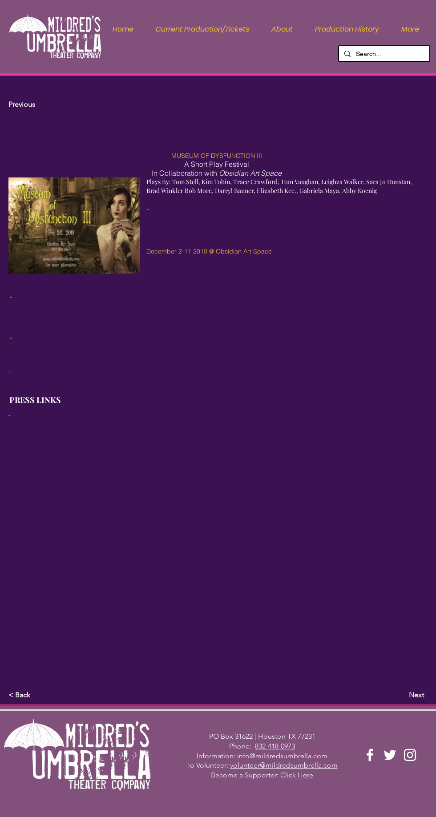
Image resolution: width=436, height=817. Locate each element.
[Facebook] (370, 755)
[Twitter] (390, 755)
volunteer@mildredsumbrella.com (284, 765)
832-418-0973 (275, 746)
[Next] (401, 695)
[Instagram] (410, 755)
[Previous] (37, 104)
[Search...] (383, 54)
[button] (282, 29)
